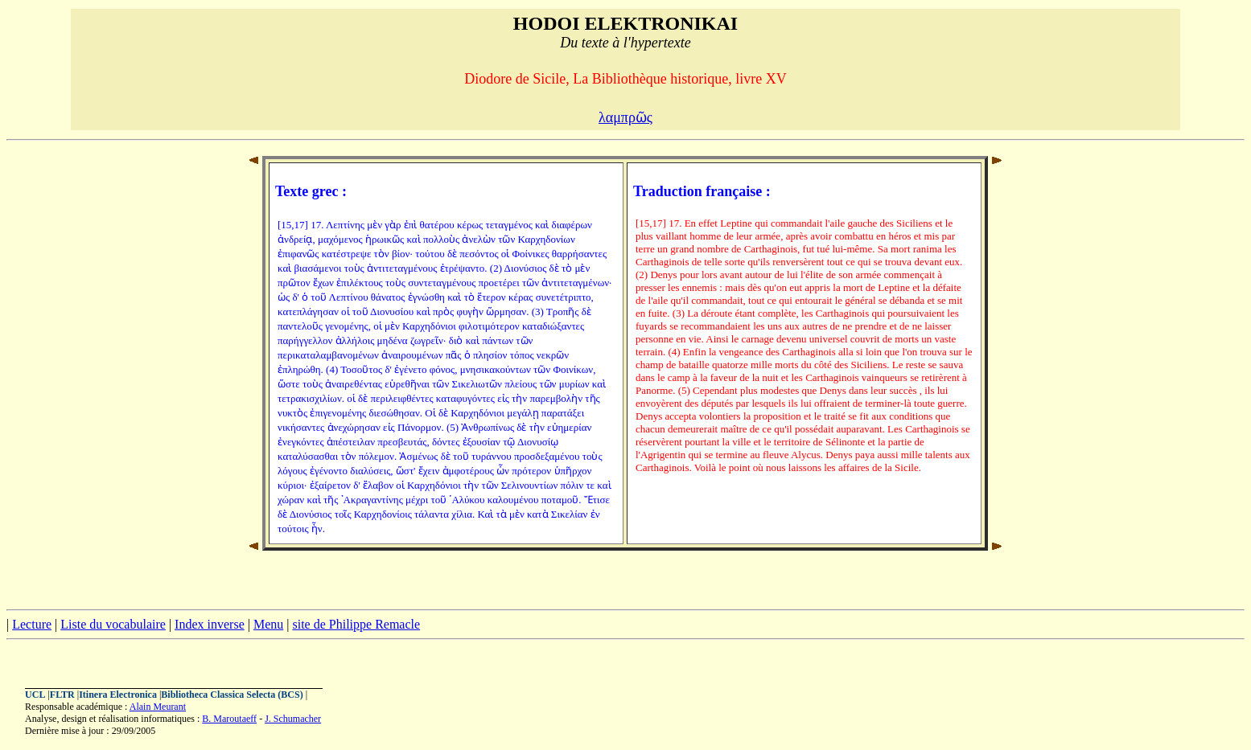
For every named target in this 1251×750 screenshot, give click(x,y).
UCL (35, 694)
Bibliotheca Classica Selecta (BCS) (231, 694)
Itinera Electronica (118, 694)
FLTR (62, 694)
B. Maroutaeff (229, 718)
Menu (268, 624)
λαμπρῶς (625, 117)
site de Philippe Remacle (356, 624)
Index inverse (210, 624)
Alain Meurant (158, 706)
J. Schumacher (293, 718)
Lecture (31, 624)
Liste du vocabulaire (113, 624)
